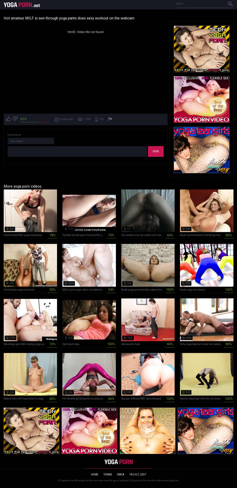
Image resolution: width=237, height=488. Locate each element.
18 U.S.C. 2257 (137, 474)
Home (94, 474)
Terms (107, 474)
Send (156, 151)
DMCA (120, 474)
